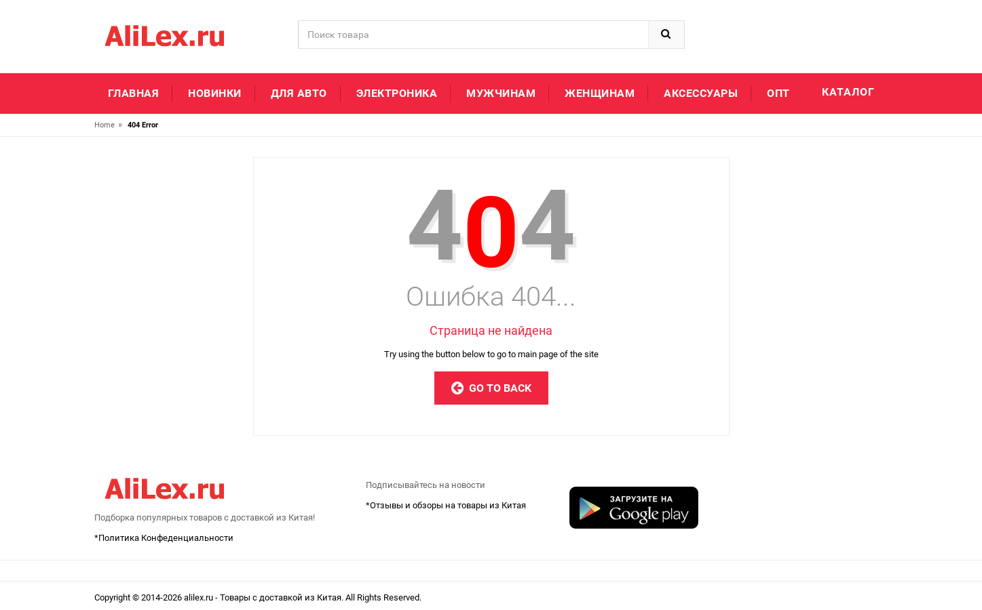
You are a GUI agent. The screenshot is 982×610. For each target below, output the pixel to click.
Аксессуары (701, 93)
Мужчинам (500, 93)
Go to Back (491, 388)
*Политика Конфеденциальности (163, 538)
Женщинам (600, 93)
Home (104, 125)
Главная (133, 93)
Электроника (397, 93)
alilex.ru (199, 597)
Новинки (215, 93)
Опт (778, 93)
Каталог (848, 91)
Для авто (299, 93)
